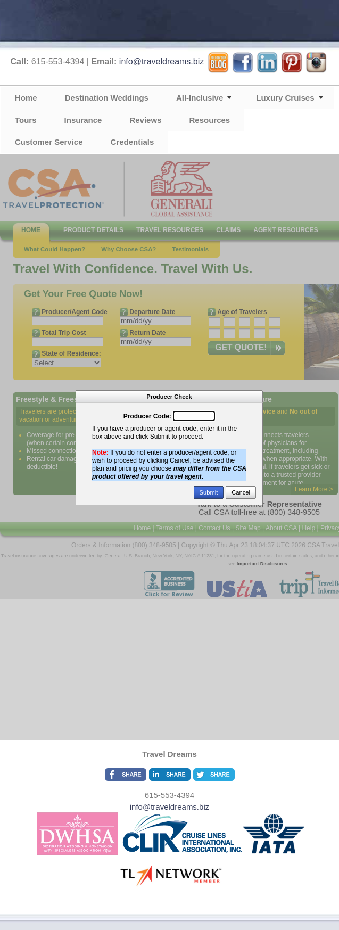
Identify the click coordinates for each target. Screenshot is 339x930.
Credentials (132, 141)
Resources (209, 120)
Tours (26, 120)
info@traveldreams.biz (161, 61)
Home (26, 97)
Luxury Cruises (285, 97)
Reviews (145, 120)
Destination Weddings (106, 97)
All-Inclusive (199, 97)
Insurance (83, 120)
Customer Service (49, 141)
